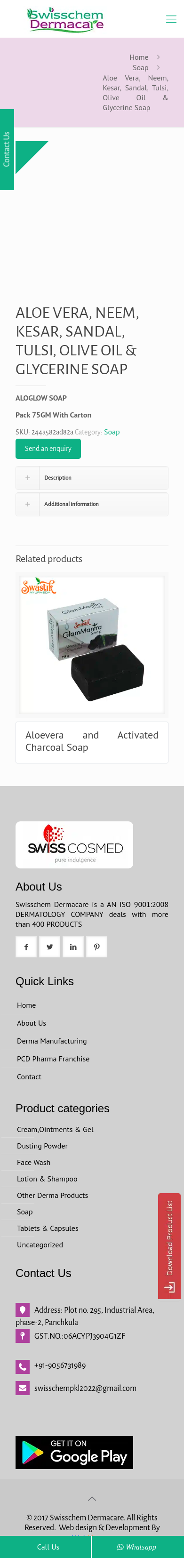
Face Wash (33, 1162)
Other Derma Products (52, 1195)
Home (138, 57)
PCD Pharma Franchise (53, 1058)
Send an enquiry (48, 448)
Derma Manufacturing (52, 1040)
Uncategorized (40, 1244)
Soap (141, 67)
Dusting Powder (42, 1145)
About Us (31, 1023)
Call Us (48, 1546)
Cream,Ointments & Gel (55, 1129)
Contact (29, 1076)
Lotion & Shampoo (47, 1178)
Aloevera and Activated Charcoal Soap (92, 741)
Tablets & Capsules (48, 1228)
